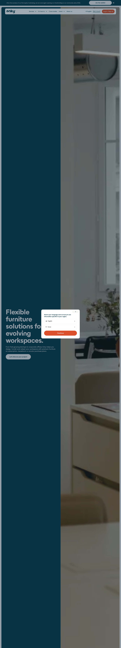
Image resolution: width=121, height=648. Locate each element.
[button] (60, 321)
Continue (60, 333)
